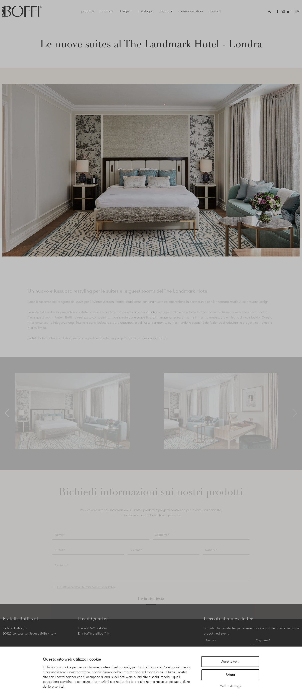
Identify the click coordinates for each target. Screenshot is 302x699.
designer (125, 11)
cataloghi (145, 11)
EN (297, 11)
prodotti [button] (87, 11)
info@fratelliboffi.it (95, 633)
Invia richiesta (151, 602)
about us (165, 11)
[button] (270, 11)
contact (215, 11)
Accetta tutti (230, 661)
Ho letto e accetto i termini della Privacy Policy (86, 591)
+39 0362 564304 (94, 628)
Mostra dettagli (230, 686)
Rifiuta (230, 675)
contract (106, 11)
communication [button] (190, 11)
